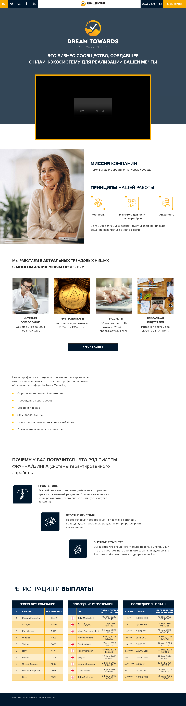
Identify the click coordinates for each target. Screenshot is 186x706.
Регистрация (174, 3)
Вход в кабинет (152, 3)
